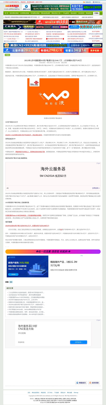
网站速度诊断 (45, 13)
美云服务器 (55, 398)
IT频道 (96, 13)
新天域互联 (49, 398)
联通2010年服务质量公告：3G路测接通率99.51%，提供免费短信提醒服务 (32, 302)
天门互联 (46, 402)
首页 (29, 392)
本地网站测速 (35, 13)
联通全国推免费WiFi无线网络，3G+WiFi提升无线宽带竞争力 (28, 314)
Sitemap (76, 392)
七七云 (42, 402)
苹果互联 (42, 398)
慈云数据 (51, 402)
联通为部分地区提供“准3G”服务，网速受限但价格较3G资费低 (28, 307)
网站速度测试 (36, 392)
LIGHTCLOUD (62, 400)
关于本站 (50, 392)
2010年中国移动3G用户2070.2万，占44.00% (23, 300)
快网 (36, 398)
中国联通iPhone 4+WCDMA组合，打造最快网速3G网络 (27, 297)
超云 (39, 398)
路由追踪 (74, 13)
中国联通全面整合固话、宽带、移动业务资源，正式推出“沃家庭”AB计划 (32, 312)
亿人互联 (35, 400)
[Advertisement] (53, 364)
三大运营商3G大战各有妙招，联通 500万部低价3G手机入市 (28, 292)
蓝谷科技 (62, 402)
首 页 (6, 13)
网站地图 (69, 392)
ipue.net (57, 402)
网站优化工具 (56, 13)
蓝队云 (56, 400)
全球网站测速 (24, 13)
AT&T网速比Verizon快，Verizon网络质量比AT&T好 (25, 309)
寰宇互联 (73, 398)
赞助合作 (63, 392)
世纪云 (69, 398)
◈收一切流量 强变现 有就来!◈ (53, 251)
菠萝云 (65, 398)
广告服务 (56, 392)
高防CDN (67, 402)
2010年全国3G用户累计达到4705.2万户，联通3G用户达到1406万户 (30, 304)
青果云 (61, 398)
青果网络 (68, 400)
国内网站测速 (14, 13)
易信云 (49, 400)
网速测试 (89, 13)
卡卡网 (12, 7)
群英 (52, 400)
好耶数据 (74, 400)
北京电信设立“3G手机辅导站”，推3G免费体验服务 (25, 295)
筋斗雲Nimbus (43, 400)
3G (11, 282)
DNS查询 (81, 13)
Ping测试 (66, 13)
